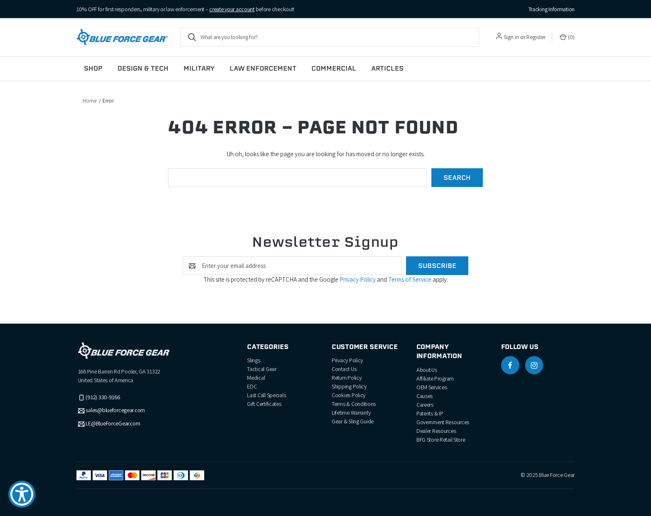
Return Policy (346, 377)
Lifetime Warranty (351, 412)
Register (536, 37)
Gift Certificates (264, 404)
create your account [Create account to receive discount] (232, 9)
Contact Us (344, 369)
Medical (256, 377)
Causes (424, 396)
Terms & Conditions (354, 404)
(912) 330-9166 (103, 397)
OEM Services (431, 387)
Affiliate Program (435, 378)
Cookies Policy (348, 395)
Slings (253, 360)
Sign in (511, 37)
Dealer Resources (436, 431)
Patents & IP (429, 413)
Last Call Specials (266, 395)
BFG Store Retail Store (440, 439)
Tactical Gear (261, 369)
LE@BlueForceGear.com (113, 424)
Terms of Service (410, 279)
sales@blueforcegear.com (115, 410)
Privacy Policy (358, 279)
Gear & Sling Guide (353, 421)
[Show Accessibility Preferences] (21, 494)
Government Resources (442, 422)
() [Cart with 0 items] (567, 37)
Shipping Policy (349, 386)
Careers (424, 404)
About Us (426, 369)
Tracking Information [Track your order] (552, 9)
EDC (252, 386)
